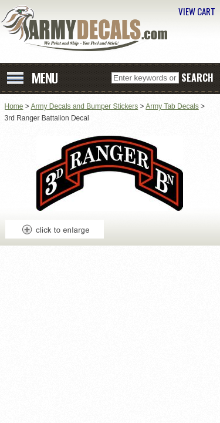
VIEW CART (196, 11)
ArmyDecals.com (88, 28)
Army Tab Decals (171, 106)
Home (14, 106)
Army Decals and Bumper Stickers (84, 106)
